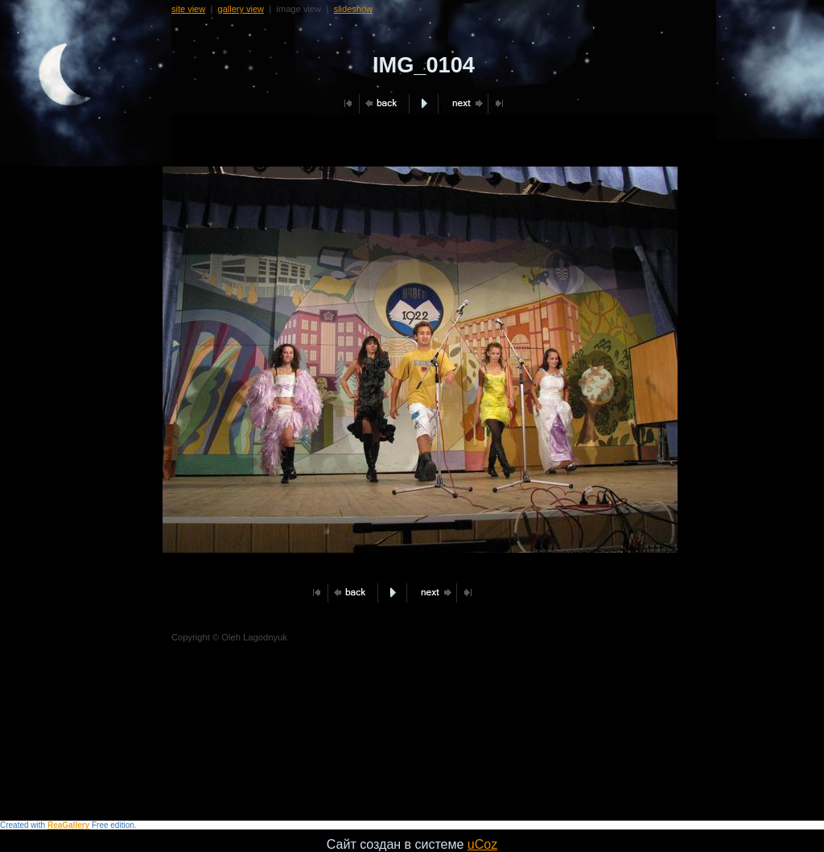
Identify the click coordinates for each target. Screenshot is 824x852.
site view (188, 9)
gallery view (241, 9)
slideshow (353, 9)
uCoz (482, 844)
